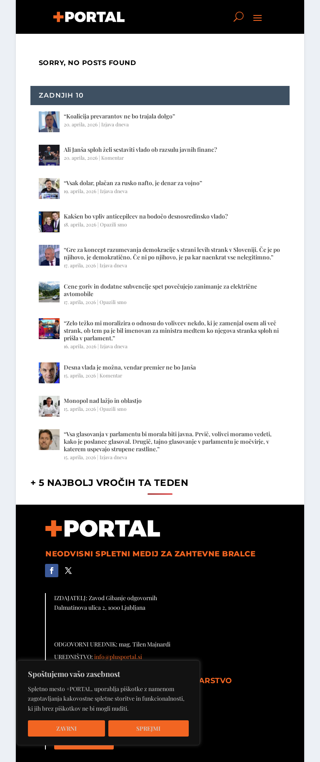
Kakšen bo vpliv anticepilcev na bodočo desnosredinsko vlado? (146, 216)
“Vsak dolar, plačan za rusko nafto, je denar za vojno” (133, 183)
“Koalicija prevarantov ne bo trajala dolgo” (119, 116)
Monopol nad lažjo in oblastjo (103, 401)
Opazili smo (113, 224)
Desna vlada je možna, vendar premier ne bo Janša (130, 367)
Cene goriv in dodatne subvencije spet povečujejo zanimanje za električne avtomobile (160, 290)
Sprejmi (148, 728)
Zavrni (66, 728)
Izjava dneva (115, 124)
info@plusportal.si (118, 657)
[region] (108, 702)
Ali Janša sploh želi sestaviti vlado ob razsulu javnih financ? (140, 149)
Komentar (112, 157)
